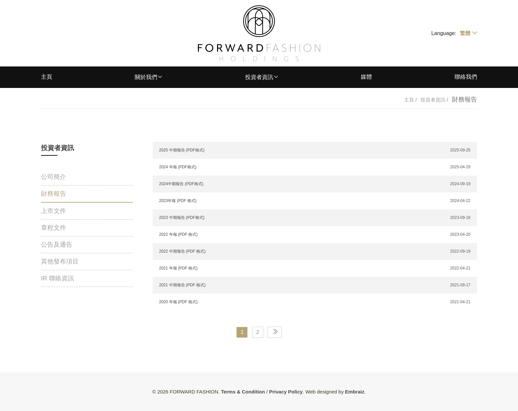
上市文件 (53, 210)
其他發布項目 (60, 261)
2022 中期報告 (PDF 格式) (182, 251)
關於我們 (146, 77)
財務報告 (53, 193)
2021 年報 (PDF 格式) (178, 268)
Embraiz (354, 391)
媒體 (366, 77)
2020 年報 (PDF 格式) (178, 302)
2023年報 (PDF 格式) (178, 200)
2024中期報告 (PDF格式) (181, 184)
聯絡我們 (466, 77)
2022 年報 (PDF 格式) (178, 234)
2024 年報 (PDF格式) (178, 167)
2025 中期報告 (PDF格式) (181, 150)
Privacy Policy (286, 391)
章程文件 (53, 227)
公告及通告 (56, 244)
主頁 (46, 77)
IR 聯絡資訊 (57, 278)
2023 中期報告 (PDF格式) (181, 217)
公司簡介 (53, 176)
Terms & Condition (243, 391)
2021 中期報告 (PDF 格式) (182, 285)
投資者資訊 (259, 77)
